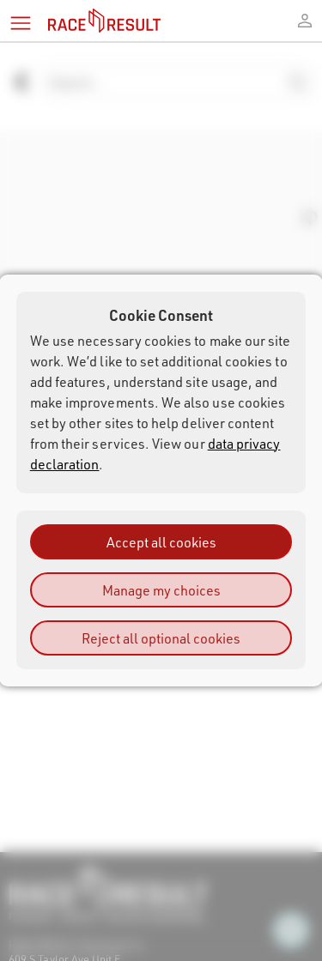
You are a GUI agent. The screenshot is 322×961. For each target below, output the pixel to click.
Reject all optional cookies (161, 638)
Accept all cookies (161, 542)
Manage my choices (161, 590)
